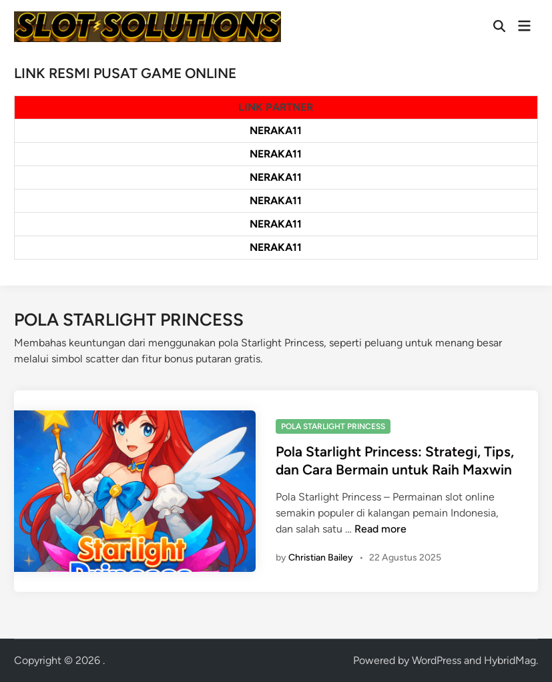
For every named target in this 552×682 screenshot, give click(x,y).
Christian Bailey (320, 557)
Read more (380, 529)
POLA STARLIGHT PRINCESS (333, 426)
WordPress (436, 660)
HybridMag (510, 660)
